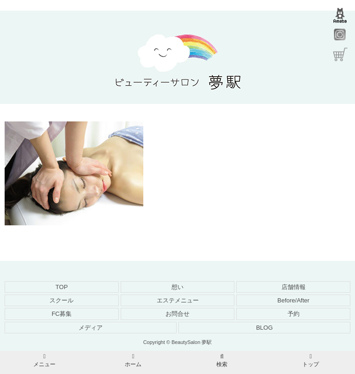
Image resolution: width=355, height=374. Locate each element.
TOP (61, 287)
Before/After (293, 300)
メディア (91, 327)
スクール (61, 300)
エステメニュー (178, 300)
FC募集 (62, 313)
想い (177, 287)
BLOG (264, 327)
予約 (294, 313)
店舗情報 (294, 287)
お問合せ (177, 313)
